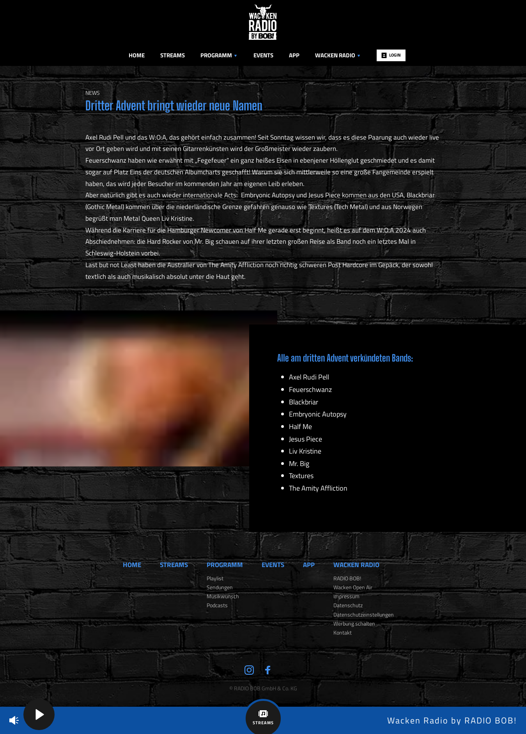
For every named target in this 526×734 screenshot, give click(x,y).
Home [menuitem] (137, 55)
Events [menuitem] (263, 55)
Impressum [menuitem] (346, 596)
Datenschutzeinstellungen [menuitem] (363, 614)
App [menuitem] (294, 55)
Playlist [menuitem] (215, 578)
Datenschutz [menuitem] (348, 605)
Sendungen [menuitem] (220, 587)
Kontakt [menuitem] (342, 632)
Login (391, 55)
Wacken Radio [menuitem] (338, 55)
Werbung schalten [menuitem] (354, 623)
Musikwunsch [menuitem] (223, 596)
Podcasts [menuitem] (217, 605)
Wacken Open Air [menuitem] (352, 587)
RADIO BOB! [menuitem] (347, 578)
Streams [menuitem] (172, 55)
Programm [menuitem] (219, 55)
